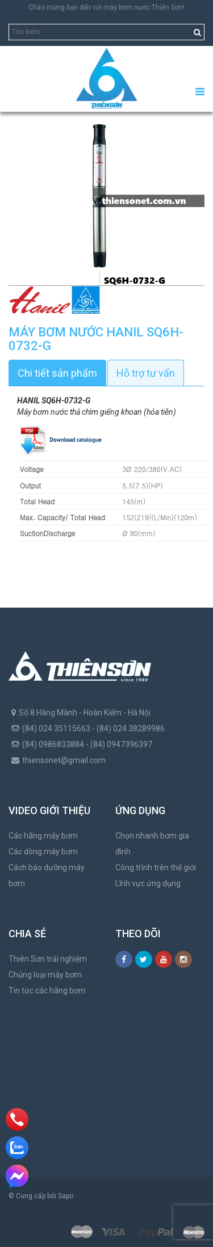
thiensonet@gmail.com (64, 760)
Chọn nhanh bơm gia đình (152, 843)
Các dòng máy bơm (43, 851)
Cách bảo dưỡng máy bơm (47, 875)
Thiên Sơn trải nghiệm (48, 958)
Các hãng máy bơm (43, 835)
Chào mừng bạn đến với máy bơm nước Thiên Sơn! (106, 7)
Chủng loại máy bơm (45, 974)
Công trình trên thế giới (155, 867)
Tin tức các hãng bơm (47, 990)
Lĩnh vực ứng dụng (148, 883)
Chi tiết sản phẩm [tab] (57, 373)
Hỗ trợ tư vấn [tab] (145, 373)
